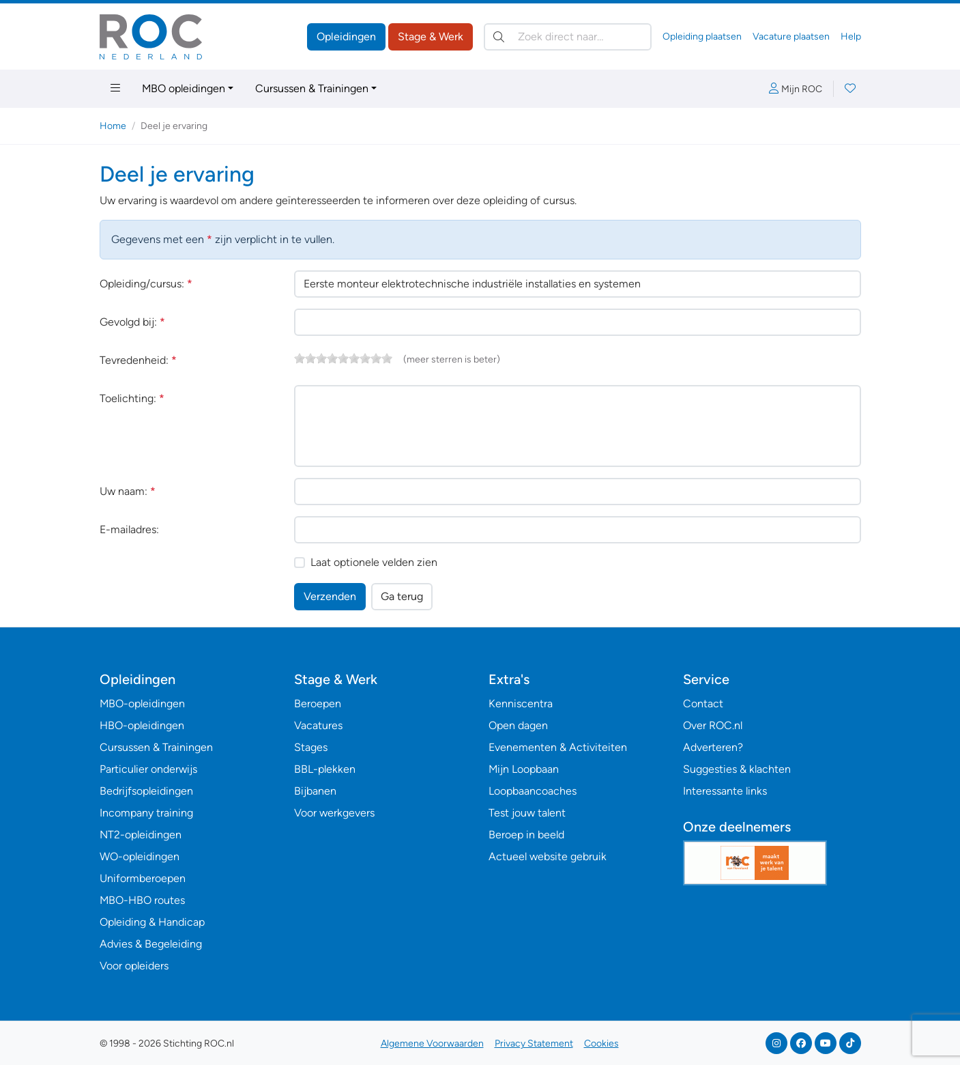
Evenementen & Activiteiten (558, 747)
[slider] (343, 358)
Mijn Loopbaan (524, 769)
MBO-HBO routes (142, 900)
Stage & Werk (430, 36)
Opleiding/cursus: (146, 283)
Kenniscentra (521, 703)
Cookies (601, 1043)
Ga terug (402, 596)
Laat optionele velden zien (373, 562)
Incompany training (146, 812)
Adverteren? (713, 747)
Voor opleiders (134, 965)
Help (851, 36)
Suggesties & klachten (737, 769)
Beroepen (317, 703)
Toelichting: (132, 398)
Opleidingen (346, 36)
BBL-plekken (324, 769)
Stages (311, 747)
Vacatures (318, 725)
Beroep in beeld (526, 834)
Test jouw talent (527, 812)
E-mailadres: (129, 529)
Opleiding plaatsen (702, 36)
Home (113, 126)
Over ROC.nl (712, 725)
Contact (703, 703)
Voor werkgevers (334, 812)
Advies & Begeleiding (151, 943)
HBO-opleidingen (142, 725)
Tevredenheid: (138, 360)
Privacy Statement (534, 1043)
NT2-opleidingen (140, 834)
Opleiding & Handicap (152, 921)
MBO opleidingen (183, 88)
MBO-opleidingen (142, 703)
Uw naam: (128, 491)
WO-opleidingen (139, 856)
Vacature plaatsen (791, 36)
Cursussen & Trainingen (311, 88)
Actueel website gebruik (548, 856)
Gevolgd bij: (132, 321)
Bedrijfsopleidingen (146, 790)
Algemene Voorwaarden (432, 1043)
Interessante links (725, 790)
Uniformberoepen (143, 878)
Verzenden (330, 596)
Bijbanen (315, 790)
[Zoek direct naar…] (568, 37)
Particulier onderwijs (148, 769)
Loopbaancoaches (533, 790)
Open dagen (518, 725)
